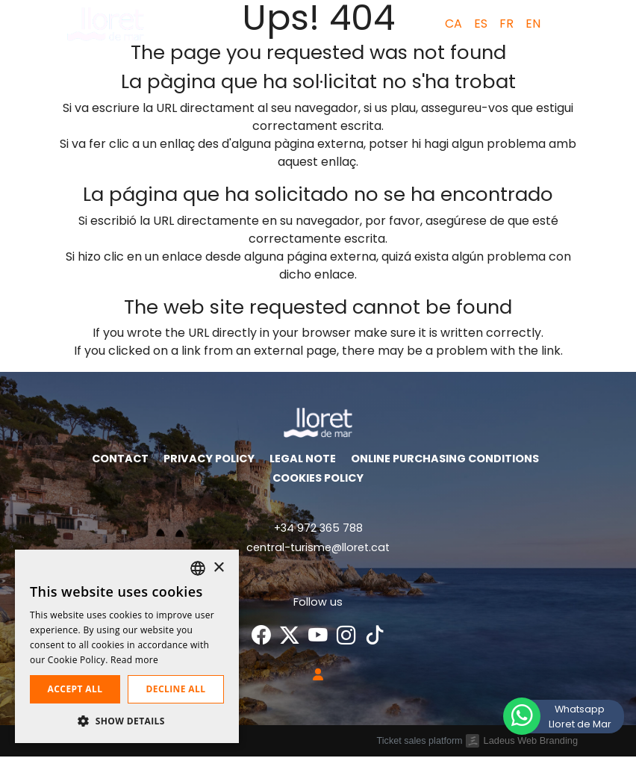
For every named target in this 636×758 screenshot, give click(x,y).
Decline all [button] (176, 689)
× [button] (218, 568)
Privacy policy (209, 460)
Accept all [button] (75, 689)
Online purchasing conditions (445, 460)
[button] (565, 23)
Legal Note (302, 460)
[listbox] (197, 568)
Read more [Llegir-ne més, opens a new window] (134, 659)
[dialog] (127, 646)
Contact (120, 460)
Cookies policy (318, 479)
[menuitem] (450, 24)
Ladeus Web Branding (531, 741)
